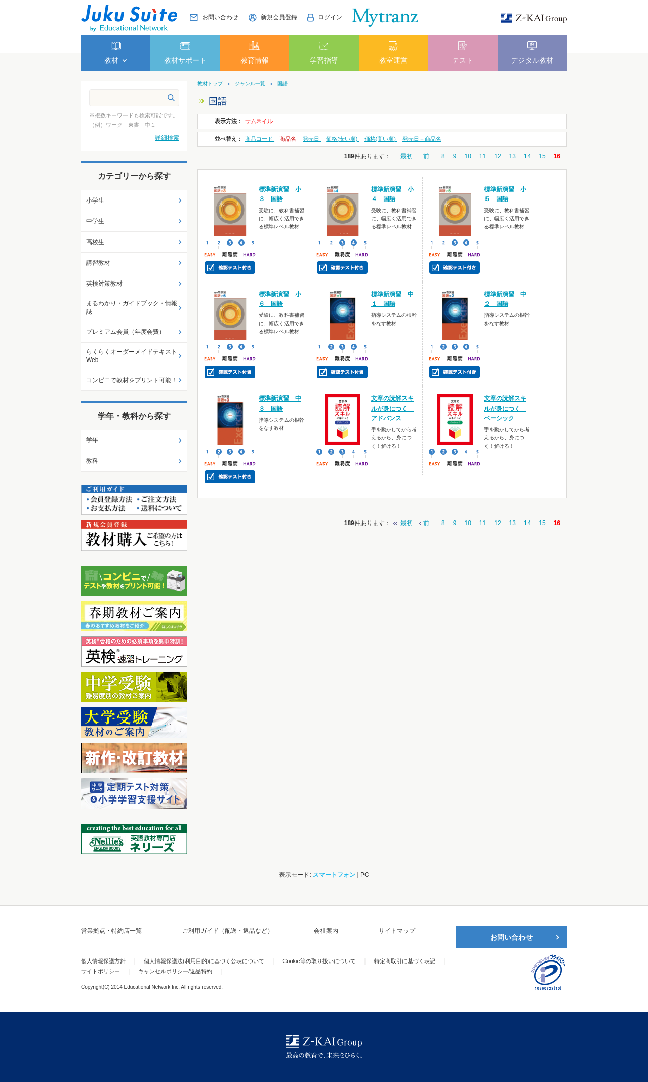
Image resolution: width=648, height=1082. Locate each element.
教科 (92, 460)
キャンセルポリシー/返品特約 (175, 971)
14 (527, 156)
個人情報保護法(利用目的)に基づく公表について (204, 961)
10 (467, 156)
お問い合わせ (511, 937)
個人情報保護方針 (103, 961)
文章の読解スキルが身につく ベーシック (505, 408)
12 (497, 156)
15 (542, 156)
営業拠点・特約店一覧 (111, 930)
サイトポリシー (100, 971)
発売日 (312, 139)
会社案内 (326, 930)
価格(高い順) (380, 139)
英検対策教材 (104, 283)
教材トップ (210, 83)
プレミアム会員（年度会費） (125, 331)
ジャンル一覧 (250, 83)
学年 (92, 440)
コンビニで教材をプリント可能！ (131, 380)
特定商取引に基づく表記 (404, 961)
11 (482, 156)
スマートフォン (334, 874)
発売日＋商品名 (421, 139)
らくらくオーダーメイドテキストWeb (131, 356)
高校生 (95, 242)
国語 (282, 83)
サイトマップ (397, 930)
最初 (406, 156)
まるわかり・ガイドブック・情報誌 (131, 307)
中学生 (95, 221)
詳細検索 (167, 137)
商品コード (259, 139)
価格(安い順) (342, 139)
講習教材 (98, 262)
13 (512, 156)
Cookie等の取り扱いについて (318, 961)
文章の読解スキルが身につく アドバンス (392, 408)
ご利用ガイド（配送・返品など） (227, 930)
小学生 (95, 200)
